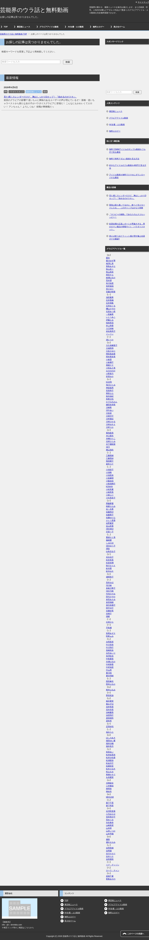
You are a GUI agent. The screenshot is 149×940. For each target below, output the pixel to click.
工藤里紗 (110, 458)
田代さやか (110, 597)
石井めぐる (110, 306)
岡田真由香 (110, 354)
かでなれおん (111, 402)
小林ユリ (110, 495)
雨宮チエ (110, 275)
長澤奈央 (110, 656)
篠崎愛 (109, 540)
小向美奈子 (110, 498)
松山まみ (110, 772)
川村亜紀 (110, 419)
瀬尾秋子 (110, 577)
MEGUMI (110, 797)
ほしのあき (110, 738)
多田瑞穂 (110, 602)
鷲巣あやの (110, 879)
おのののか (110, 371)
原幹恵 (109, 721)
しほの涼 (110, 543)
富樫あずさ (110, 633)
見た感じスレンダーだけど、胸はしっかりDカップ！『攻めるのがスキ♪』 (40, 97)
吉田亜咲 (110, 859)
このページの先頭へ (135, 934)
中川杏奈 (110, 645)
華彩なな (110, 393)
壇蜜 (108, 616)
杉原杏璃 (110, 563)
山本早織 (110, 834)
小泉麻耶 (110, 478)
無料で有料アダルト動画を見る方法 (124, 159)
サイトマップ (143, 2)
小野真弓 (110, 374)
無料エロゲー (98, 27)
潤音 (108, 549)
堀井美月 (110, 746)
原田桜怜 (110, 718)
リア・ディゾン (112, 865)
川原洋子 (110, 416)
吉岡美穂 (110, 848)
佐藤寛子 (110, 515)
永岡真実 (110, 642)
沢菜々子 (110, 532)
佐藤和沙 (110, 512)
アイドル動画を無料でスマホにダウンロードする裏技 (127, 176)
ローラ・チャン (112, 870)
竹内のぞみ (110, 594)
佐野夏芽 (110, 523)
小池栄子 (110, 470)
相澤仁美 (110, 263)
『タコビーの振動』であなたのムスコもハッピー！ (127, 215)
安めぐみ (110, 820)
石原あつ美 (110, 311)
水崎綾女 (110, 783)
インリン (110, 334)
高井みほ (110, 582)
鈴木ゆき (110, 571)
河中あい (110, 410)
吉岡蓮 (109, 851)
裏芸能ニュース (23, 27)
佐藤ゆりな (110, 518)
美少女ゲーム (119, 27)
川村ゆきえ (110, 424)
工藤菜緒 (110, 455)
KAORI (109, 382)
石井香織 (110, 300)
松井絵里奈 (110, 755)
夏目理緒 (110, 676)
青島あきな (110, 266)
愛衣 (108, 258)
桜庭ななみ (110, 506)
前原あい (110, 752)
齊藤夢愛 (110, 503)
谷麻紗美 (110, 611)
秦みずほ (110, 704)
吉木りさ (110, 856)
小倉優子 (110, 362)
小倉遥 (109, 359)
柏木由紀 (110, 396)
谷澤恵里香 (110, 811)
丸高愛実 (110, 777)
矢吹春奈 (110, 822)
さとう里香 (110, 520)
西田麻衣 (110, 681)
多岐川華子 (110, 588)
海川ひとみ (110, 385)
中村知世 (110, 667)
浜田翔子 (110, 715)
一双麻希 (110, 314)
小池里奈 (110, 475)
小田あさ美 (110, 368)
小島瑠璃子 (110, 484)
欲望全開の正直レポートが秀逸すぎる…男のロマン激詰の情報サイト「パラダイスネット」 (127, 227)
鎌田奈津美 (110, 405)
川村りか (110, 427)
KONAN (109, 486)
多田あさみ (110, 599)
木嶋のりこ (110, 438)
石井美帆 (110, 303)
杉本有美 (110, 560)
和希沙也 (110, 399)
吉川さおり (110, 853)
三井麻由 (110, 786)
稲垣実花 (110, 323)
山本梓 (109, 828)
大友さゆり (110, 351)
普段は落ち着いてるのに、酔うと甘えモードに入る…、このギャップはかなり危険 (127, 206)
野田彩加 (110, 695)
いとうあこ (110, 317)
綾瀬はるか (110, 278)
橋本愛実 (110, 701)
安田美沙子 (110, 817)
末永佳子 (110, 557)
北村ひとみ (110, 441)
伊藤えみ (110, 320)
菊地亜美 (110, 433)
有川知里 (110, 283)
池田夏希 (110, 297)
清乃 (108, 447)
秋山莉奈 (110, 272)
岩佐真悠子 (110, 331)
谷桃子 (109, 613)
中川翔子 (110, 647)
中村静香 (110, 664)
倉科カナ (110, 464)
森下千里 (110, 803)
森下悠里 (110, 805)
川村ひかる (110, 422)
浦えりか (110, 340)
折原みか (110, 376)
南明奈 (109, 789)
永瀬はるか (110, 661)
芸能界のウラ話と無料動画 (34, 10)
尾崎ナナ (110, 365)
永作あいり (110, 653)
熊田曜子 (110, 461)
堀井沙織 (110, 743)
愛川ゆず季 (110, 261)
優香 (108, 839)
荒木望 (109, 280)
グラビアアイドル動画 (49, 27)
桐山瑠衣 (110, 450)
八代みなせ (110, 814)
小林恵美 (110, 492)
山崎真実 (110, 825)
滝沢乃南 (110, 591)
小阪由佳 (110, 481)
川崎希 (109, 407)
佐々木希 (110, 509)
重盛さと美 (110, 537)
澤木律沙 (110, 529)
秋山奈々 (110, 269)
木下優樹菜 (110, 444)
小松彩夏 (110, 489)
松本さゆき (110, 769)
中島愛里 (110, 659)
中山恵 (109, 670)
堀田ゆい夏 (110, 741)
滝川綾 (109, 585)
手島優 (109, 628)
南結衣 (109, 791)
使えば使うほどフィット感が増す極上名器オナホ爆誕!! (127, 237)
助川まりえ (110, 566)
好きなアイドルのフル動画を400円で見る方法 (127, 166)
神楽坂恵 (110, 388)
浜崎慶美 (110, 712)
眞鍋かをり (110, 774)
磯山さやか (110, 309)
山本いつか (110, 831)
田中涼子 (110, 608)
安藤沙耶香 (110, 292)
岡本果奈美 (110, 357)
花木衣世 (110, 709)
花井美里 (110, 707)
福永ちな (110, 732)
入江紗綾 (110, 328)
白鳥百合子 (110, 551)
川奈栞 (109, 413)
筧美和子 (110, 390)
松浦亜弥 (110, 760)
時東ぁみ (110, 636)
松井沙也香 (110, 757)
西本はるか (110, 684)
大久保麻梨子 (111, 345)
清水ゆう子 (110, 546)
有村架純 (110, 286)
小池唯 (109, 472)
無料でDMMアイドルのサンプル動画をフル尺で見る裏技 (127, 150)
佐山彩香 (110, 526)
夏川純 (109, 673)
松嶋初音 (110, 766)
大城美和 (110, 348)
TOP (6, 27)
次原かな (110, 622)
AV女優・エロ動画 (75, 27)
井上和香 (110, 326)
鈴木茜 (109, 568)
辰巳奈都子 (110, 605)
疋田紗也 (110, 726)
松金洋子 (110, 763)
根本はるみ (110, 690)
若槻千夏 (110, 876)
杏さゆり (110, 289)
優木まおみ (110, 842)
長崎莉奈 (110, 650)
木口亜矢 (110, 436)
